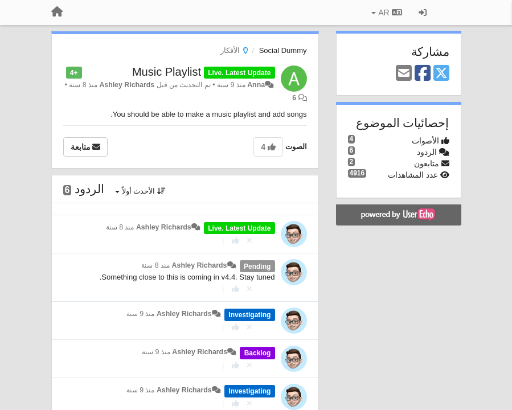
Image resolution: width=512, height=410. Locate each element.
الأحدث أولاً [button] (140, 191)
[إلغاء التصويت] (249, 240)
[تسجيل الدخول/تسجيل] (422, 12)
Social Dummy (283, 50)
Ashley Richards (126, 85)
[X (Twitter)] (441, 74)
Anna (256, 85)
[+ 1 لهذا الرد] (235, 240)
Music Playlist (166, 71)
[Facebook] (423, 74)
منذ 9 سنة (140, 314)
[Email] (404, 74)
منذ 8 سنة (120, 227)
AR (386, 12)
